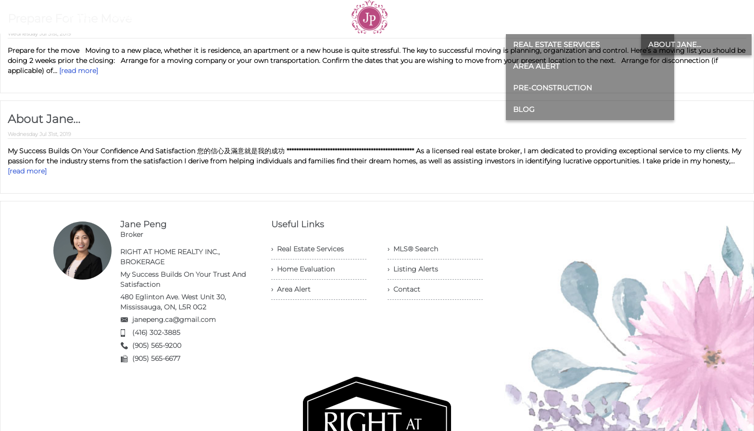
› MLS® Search (413, 249)
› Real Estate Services (307, 249)
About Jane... (44, 119)
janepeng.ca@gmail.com (174, 319)
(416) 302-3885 (156, 332)
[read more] (78, 70)
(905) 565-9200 (156, 345)
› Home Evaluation (303, 269)
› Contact (404, 289)
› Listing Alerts (413, 269)
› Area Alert (291, 289)
